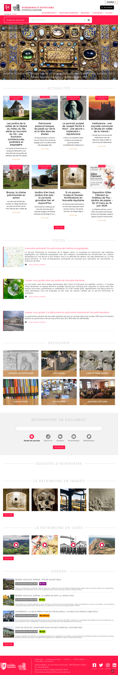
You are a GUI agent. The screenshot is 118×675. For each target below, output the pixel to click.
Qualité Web (39, 659)
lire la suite (20, 364)
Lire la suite (16, 159)
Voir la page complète (37, 265)
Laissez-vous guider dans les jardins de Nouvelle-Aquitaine (54, 280)
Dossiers (60, 440)
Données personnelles (53, 659)
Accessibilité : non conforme (44, 661)
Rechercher (59, 447)
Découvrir (48, 440)
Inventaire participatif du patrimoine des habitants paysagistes (56, 248)
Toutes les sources (32, 440)
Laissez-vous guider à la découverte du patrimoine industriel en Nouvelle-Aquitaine (67, 312)
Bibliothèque (88, 440)
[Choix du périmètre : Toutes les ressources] (16, 20)
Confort (111, 1)
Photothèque (73, 440)
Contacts (67, 659)
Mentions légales (78, 659)
